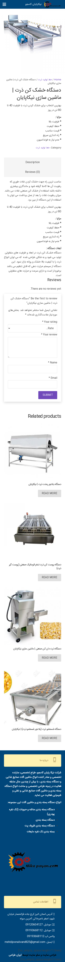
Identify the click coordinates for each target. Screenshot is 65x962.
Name (52, 362)
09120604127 (34, 924)
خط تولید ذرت (45, 80)
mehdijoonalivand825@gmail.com (25, 942)
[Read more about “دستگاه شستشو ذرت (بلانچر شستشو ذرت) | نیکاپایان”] (49, 738)
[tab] (32, 162)
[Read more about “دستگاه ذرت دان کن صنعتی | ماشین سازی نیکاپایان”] (49, 658)
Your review (49, 334)
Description (32, 162)
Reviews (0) (32, 172)
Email (53, 378)
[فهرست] (4, 4)
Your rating (49, 322)
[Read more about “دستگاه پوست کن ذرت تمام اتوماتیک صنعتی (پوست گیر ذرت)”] (49, 577)
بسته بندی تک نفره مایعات (41, 832)
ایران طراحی (15, 955)
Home (57, 80)
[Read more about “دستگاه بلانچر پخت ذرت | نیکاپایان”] (49, 493)
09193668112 (34, 930)
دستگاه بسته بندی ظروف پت (40, 826)
